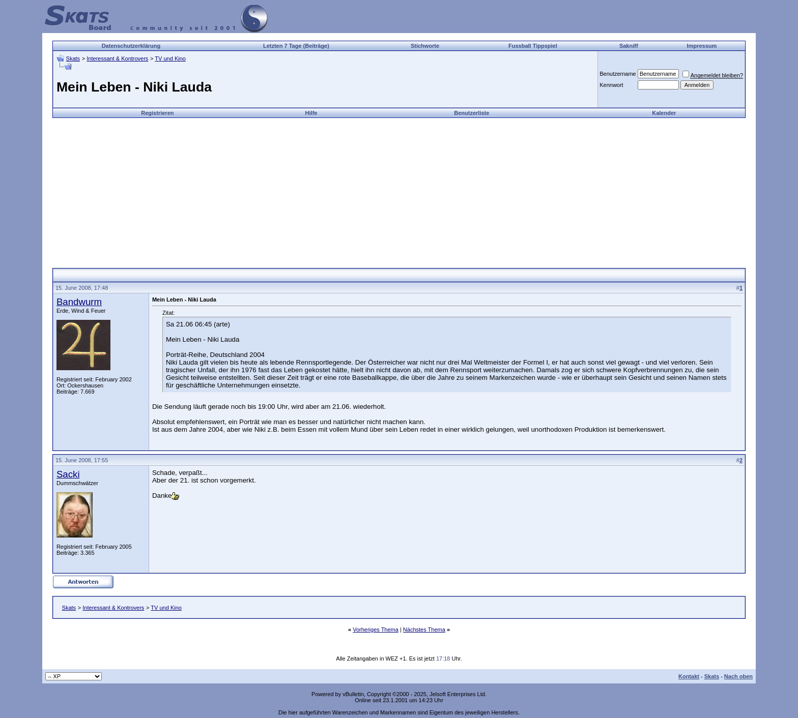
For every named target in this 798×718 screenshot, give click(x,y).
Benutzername (618, 74)
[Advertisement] (399, 189)
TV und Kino (170, 58)
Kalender (664, 113)
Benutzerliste (471, 113)
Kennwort (611, 85)
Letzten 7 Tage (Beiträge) (296, 46)
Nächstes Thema (424, 629)
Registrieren (157, 113)
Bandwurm (79, 301)
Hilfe (311, 113)
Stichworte (425, 46)
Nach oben (738, 676)
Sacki (68, 474)
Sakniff (628, 46)
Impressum (702, 46)
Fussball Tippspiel (532, 46)
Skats (73, 58)
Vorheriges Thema (375, 629)
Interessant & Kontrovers (117, 58)
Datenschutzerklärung (131, 46)
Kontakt (688, 676)
